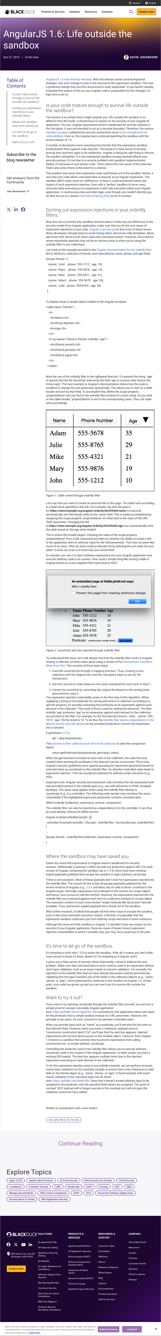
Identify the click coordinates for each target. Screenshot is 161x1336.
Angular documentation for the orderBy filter (124, 249)
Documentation (106, 1288)
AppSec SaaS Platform (79, 1246)
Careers (132, 1253)
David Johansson (144, 57)
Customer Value (106, 1246)
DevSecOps (43, 1261)
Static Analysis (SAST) (79, 1256)
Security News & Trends (64, 1119)
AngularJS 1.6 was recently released (69, 79)
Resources (91, 11)
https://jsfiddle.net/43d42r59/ (71, 1080)
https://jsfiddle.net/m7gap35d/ (72, 1011)
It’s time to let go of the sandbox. (24, 133)
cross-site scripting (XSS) (95, 196)
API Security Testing (48, 1247)
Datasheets (104, 1251)
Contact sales (146, 11)
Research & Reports (108, 1267)
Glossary (133, 1269)
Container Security (47, 1288)
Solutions (74, 11)
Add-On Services (106, 1299)
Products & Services (53, 11)
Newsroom (134, 1247)
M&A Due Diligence (47, 1301)
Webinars (103, 1256)
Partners (133, 1258)
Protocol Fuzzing (76, 1283)
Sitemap (133, 1279)
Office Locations (137, 1274)
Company (107, 11)
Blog (100, 1278)
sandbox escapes (57, 132)
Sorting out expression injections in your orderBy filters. (26, 111)
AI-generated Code (47, 1242)
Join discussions (16, 191)
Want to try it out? (23, 142)
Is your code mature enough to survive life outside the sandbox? (26, 98)
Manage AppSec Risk (48, 1282)
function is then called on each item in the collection (84, 743)
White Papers (105, 1272)
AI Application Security (79, 1251)
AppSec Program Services (81, 1289)
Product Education (107, 1294)
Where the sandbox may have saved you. (25, 123)
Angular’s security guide (104, 229)
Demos (101, 1262)
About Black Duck (137, 1242)
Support (137, 3)
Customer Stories (137, 1263)
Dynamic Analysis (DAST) (80, 1278)
